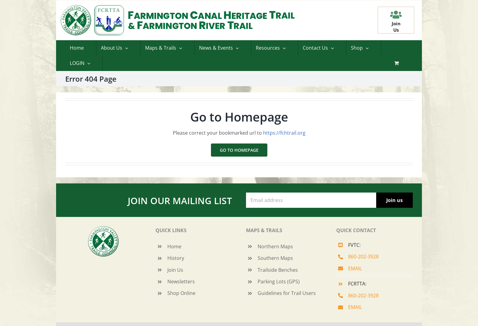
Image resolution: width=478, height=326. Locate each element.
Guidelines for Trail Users (287, 293)
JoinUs (396, 26)
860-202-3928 (363, 256)
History (175, 258)
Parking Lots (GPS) (279, 281)
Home (174, 246)
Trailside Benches (278, 270)
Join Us (175, 270)
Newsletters (181, 281)
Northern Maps (275, 246)
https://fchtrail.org (284, 132)
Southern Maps (275, 258)
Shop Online (181, 293)
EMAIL (355, 268)
